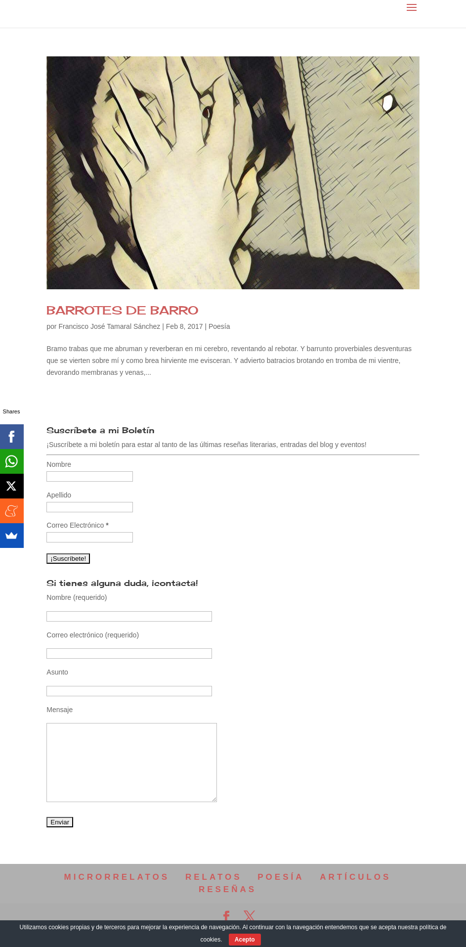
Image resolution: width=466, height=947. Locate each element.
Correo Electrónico (77, 525)
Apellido (58, 495)
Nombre (58, 464)
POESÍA (280, 877)
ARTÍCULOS (355, 877)
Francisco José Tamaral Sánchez (109, 326)
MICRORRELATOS (117, 877)
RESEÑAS (227, 889)
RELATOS (213, 877)
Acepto (245, 939)
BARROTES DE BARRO (122, 310)
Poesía (219, 326)
